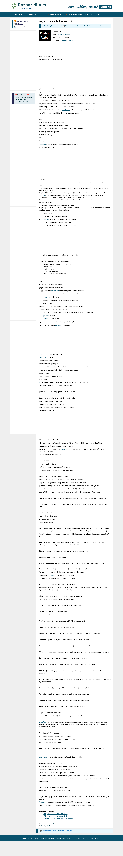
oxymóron (43, 354)
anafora (45, 319)
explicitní (46, 219)
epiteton (58, 325)
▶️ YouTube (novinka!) (22, 21)
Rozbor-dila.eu (33, 4)
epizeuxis (46, 316)
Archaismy (53, 575)
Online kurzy (97, 838)
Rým (40, 382)
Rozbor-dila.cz (35, 838)
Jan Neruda (66, 110)
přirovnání (55, 291)
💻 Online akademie (21, 27)
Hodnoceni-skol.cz (80, 838)
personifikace (47, 294)
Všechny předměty (17, 14)
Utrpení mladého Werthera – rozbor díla (58, 818)
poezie (62, 449)
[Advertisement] (99, 42)
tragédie (43, 144)
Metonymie (43, 757)
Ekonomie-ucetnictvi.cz (57, 838)
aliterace (42, 357)
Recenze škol (89, 14)
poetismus (46, 297)
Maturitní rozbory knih (47, 824)
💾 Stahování (18, 24)
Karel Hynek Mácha (65, 34)
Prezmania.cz (90, 838)
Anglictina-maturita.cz (45, 838)
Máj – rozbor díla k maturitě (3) (55, 816)
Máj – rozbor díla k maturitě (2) (55, 814)
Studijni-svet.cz (67, 41)
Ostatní (100, 14)
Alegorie (42, 802)
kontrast (42, 195)
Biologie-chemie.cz (69, 838)
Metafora (42, 722)
